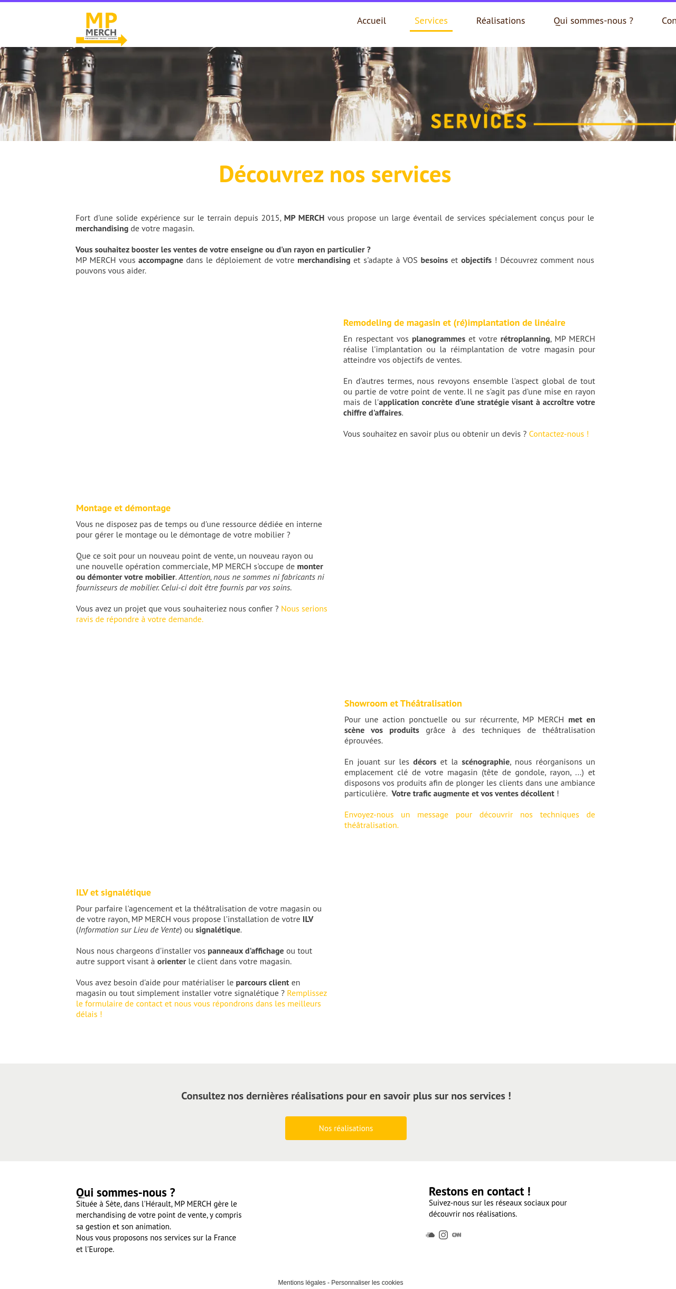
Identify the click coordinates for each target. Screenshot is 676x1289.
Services (431, 20)
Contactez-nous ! (559, 433)
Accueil (371, 20)
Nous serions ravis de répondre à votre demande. (201, 613)
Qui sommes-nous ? (593, 20)
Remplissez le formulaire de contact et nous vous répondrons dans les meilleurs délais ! (201, 1003)
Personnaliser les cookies (367, 1282)
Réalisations (500, 20)
